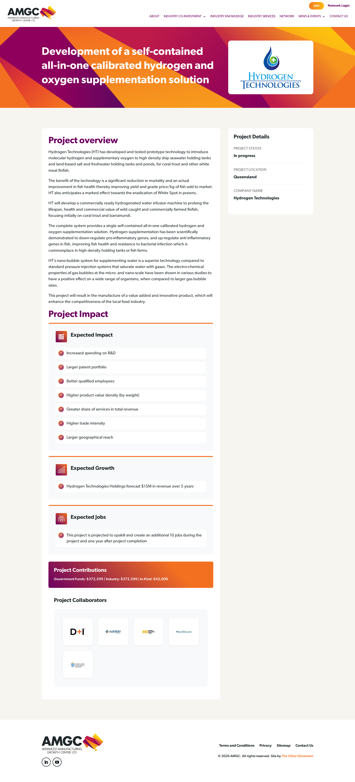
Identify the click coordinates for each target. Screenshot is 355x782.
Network (287, 16)
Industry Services (261, 16)
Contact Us (339, 16)
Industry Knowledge (227, 16)
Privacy (265, 746)
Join (316, 5)
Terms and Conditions (236, 746)
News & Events (309, 16)
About (154, 16)
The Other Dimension (297, 756)
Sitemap (283, 746)
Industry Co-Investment (182, 16)
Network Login (339, 5)
